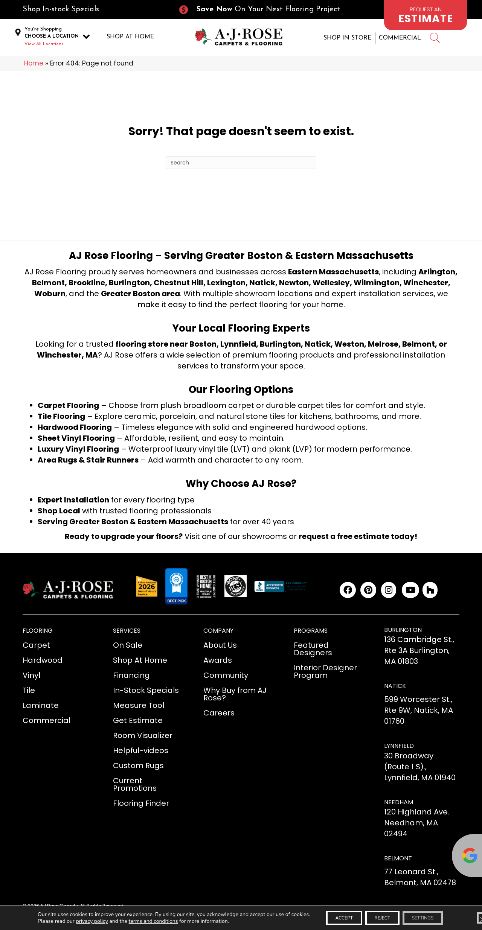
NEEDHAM (398, 805)
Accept (331, 915)
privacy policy (80, 922)
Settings (428, 915)
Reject (379, 915)
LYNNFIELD (399, 748)
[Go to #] (434, 40)
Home (33, 66)
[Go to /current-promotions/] (266, 9)
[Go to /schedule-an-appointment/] (425, 15)
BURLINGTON (403, 633)
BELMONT (398, 861)
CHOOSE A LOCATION (51, 37)
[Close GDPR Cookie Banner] (470, 916)
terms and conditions (142, 922)
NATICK (395, 689)
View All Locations (43, 45)
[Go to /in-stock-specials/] (93, 9)
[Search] (241, 165)
